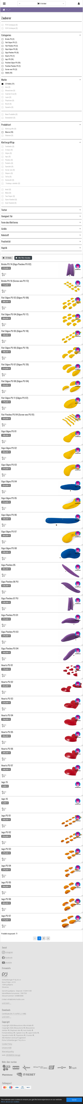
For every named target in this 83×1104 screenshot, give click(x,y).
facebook (8, 957)
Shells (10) (6, 72)
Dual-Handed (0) (8, 203)
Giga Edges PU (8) (9, 49)
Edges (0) (6, 153)
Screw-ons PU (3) (9, 69)
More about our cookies (10, 1102)
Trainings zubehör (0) (10, 183)
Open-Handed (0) (9, 199)
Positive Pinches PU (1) (10, 66)
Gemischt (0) (7, 180)
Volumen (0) (7, 135)
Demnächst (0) (8, 117)
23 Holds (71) (7, 83)
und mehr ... (6, 1003)
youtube (8, 962)
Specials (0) (7, 166)
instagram (9, 952)
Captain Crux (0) (8, 93)
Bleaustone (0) (8, 90)
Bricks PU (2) (7, 39)
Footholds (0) (7, 146)
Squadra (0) (7, 107)
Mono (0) (6, 192)
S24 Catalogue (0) (9, 28)
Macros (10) (7, 132)
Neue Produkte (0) (9, 114)
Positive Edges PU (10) (10, 62)
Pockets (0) (7, 163)
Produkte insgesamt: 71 (9, 933)
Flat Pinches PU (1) (9, 45)
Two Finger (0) (8, 196)
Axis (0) (5, 87)
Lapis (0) (6, 97)
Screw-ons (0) (8, 170)
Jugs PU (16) (7, 59)
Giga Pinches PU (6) (10, 52)
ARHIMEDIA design (13, 1055)
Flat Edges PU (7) (9, 42)
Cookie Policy (7, 1044)
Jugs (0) (6, 156)
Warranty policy (8, 1051)
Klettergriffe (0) (8, 128)
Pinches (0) (7, 160)
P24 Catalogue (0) (9, 24)
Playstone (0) (7, 100)
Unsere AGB (6, 1048)
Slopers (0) (7, 173)
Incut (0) (6, 189)
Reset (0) (6, 103)
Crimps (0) (7, 149)
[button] (41, 124)
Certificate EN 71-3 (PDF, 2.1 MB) (14, 1014)
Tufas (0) (6, 176)
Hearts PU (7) (8, 56)
